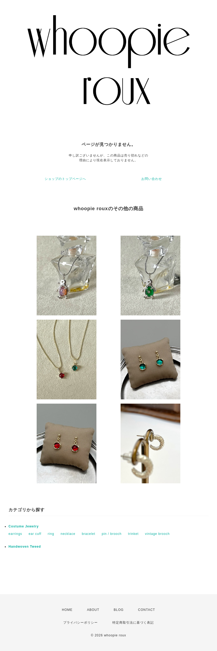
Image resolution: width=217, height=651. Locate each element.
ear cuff (35, 534)
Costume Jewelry (23, 526)
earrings (15, 534)
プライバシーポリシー (80, 622)
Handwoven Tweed (24, 546)
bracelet (88, 534)
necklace (68, 534)
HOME (67, 610)
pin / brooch (112, 534)
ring (51, 534)
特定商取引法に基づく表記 (133, 622)
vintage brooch (157, 534)
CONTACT (146, 610)
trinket (133, 534)
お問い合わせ (151, 179)
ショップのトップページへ (65, 179)
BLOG (119, 610)
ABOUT (93, 610)
